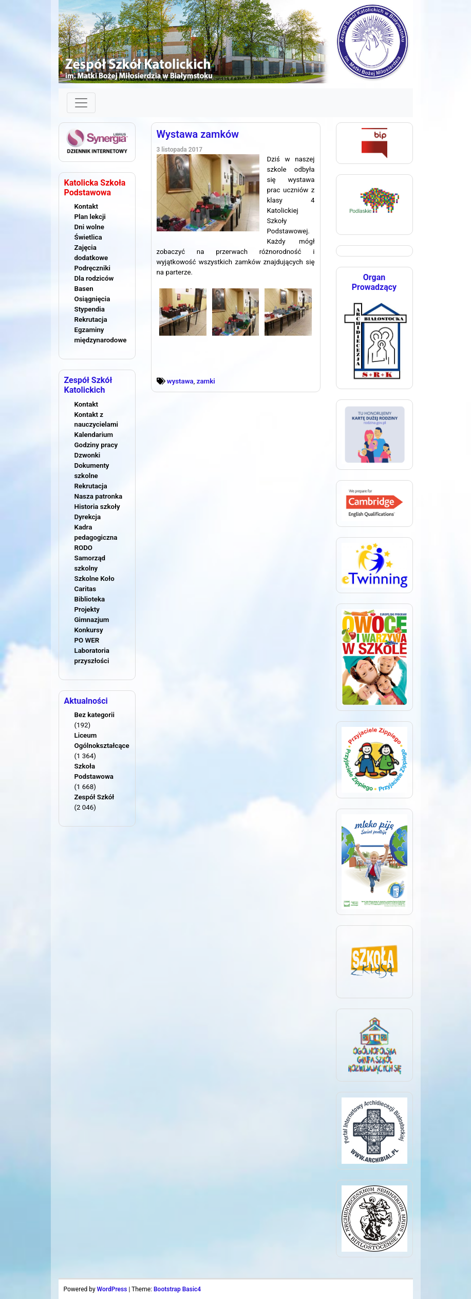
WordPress (112, 1289)
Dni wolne (89, 227)
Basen (83, 288)
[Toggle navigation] (81, 103)
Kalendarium (94, 434)
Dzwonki (87, 455)
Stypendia (89, 309)
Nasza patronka (98, 496)
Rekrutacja (90, 319)
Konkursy (88, 630)
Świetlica (88, 237)
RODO (83, 548)
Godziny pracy (96, 445)
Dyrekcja (87, 517)
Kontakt (86, 206)
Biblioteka (89, 599)
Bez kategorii (94, 715)
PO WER (87, 640)
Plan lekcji (90, 217)
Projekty (87, 609)
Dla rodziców (94, 278)
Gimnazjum (91, 620)
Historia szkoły (97, 506)
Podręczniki (92, 268)
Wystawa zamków (198, 134)
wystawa (180, 381)
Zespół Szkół (94, 797)
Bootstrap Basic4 (177, 1289)
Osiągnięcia (92, 299)
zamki (206, 381)
